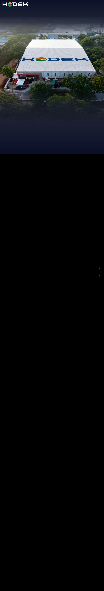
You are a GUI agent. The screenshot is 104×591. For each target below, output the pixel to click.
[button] (100, 269)
